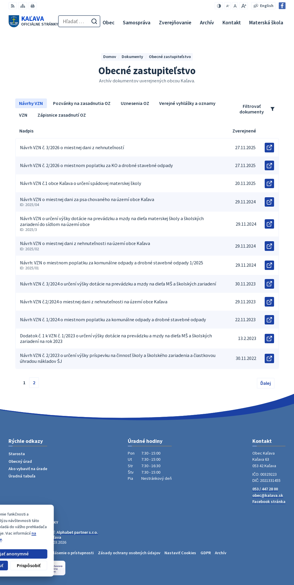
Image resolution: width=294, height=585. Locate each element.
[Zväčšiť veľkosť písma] (243, 5)
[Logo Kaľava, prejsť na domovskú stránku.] (33, 21)
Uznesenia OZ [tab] (135, 103)
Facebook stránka (268, 501)
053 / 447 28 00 (265, 489)
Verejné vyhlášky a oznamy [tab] (187, 103)
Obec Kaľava (49, 537)
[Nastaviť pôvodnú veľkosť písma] (235, 5)
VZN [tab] (23, 115)
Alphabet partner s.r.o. (77, 532)
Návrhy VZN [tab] (31, 103)
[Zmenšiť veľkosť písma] (227, 5)
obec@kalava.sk (267, 495)
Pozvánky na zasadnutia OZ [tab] (82, 103)
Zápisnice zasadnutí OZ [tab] (62, 115)
